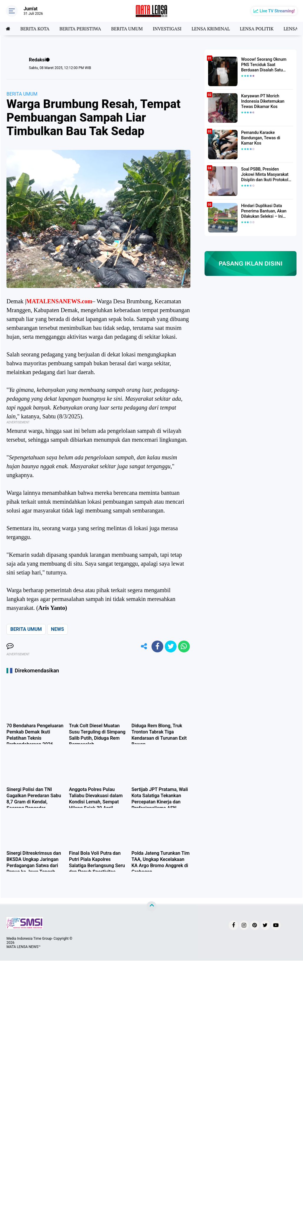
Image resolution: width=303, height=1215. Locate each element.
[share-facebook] (157, 646)
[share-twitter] (171, 646)
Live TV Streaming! (277, 11)
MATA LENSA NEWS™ (23, 947)
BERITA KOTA (35, 28)
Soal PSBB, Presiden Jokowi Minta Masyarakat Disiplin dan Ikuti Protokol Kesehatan (265, 175)
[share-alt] (144, 646)
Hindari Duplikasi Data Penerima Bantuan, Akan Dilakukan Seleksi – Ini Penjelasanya (263, 211)
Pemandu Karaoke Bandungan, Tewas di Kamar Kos (260, 137)
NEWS (57, 629)
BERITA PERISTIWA (80, 28)
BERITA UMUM (127, 28)
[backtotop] (151, 906)
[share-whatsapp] (184, 646)
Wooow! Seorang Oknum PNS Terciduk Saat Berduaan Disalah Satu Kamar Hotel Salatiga (263, 65)
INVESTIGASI (167, 28)
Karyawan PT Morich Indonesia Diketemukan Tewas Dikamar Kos (262, 101)
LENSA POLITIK (257, 28)
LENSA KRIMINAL (211, 28)
